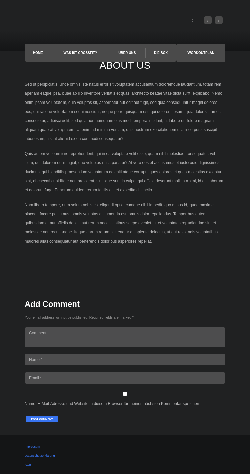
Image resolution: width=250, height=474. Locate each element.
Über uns (127, 53)
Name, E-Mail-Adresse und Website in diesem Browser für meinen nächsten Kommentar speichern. (113, 403)
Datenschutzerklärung (40, 455)
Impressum (32, 446)
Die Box (161, 53)
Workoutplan (201, 53)
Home (38, 53)
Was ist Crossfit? (80, 53)
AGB (28, 464)
